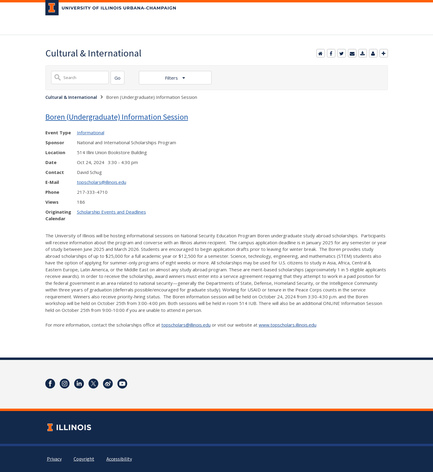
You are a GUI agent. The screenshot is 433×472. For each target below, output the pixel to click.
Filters (172, 78)
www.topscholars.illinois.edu (287, 325)
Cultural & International (71, 97)
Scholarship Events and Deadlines (111, 212)
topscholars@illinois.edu (101, 182)
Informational (90, 132)
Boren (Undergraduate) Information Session (116, 117)
